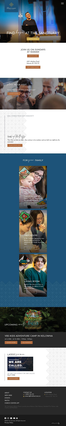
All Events (27, 342)
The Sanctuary (11, 420)
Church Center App (13, 403)
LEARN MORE (33, 39)
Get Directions (33, 67)
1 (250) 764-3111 (31, 394)
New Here (10, 395)
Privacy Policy (9, 422)
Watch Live (33, 56)
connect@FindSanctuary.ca (34, 396)
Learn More (13, 95)
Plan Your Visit (15, 145)
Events (9, 398)
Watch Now (13, 378)
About (8, 393)
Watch (8, 400)
